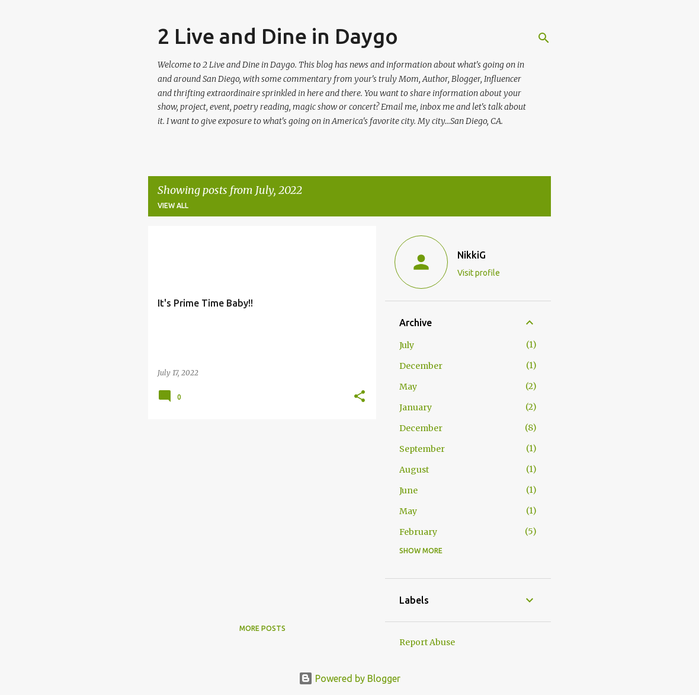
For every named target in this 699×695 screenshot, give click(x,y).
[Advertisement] (257, 511)
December (421, 366)
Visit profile (478, 273)
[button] (359, 397)
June (408, 490)
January (415, 407)
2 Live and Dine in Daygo (278, 36)
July (406, 345)
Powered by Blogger (349, 678)
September (422, 449)
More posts (262, 628)
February (418, 532)
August (414, 469)
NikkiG (471, 255)
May (408, 386)
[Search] (544, 38)
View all (173, 205)
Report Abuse (427, 642)
